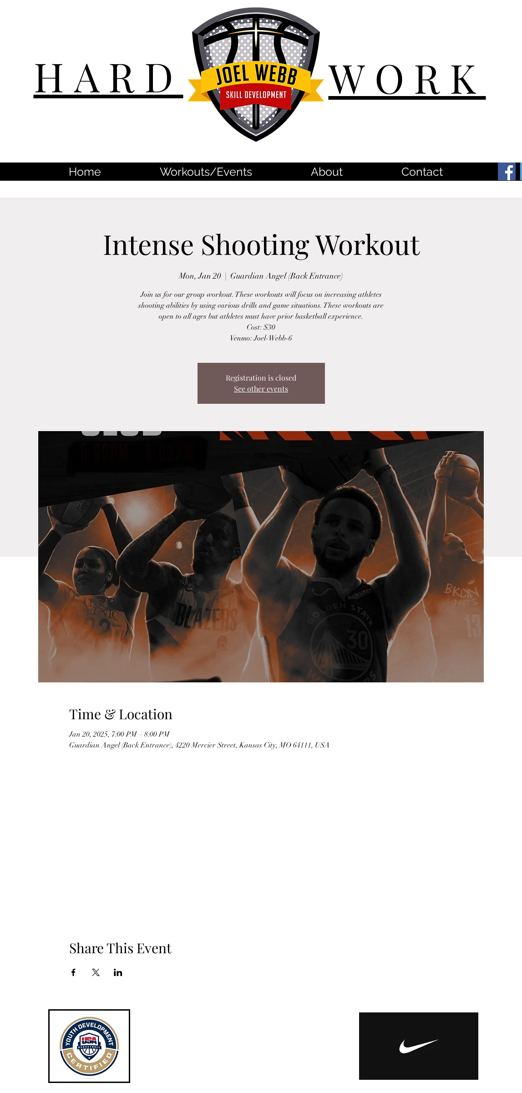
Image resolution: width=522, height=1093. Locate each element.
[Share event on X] (95, 972)
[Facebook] (507, 171)
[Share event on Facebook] (73, 972)
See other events (261, 388)
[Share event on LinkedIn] (118, 972)
